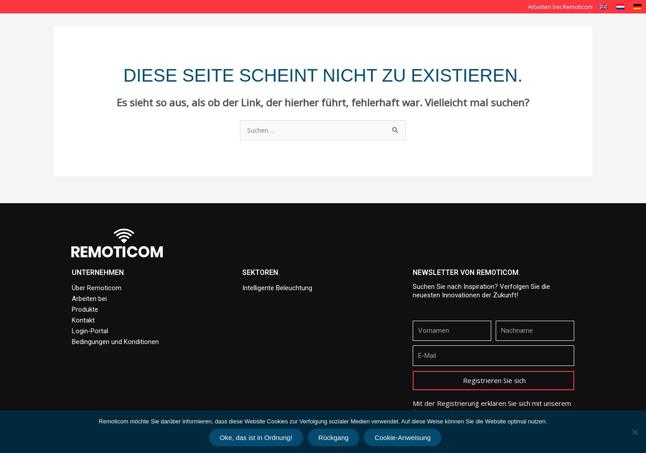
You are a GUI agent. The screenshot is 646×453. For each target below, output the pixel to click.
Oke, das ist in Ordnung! (256, 437)
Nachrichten (567, 30)
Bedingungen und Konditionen (115, 342)
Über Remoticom (311, 30)
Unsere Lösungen (464, 30)
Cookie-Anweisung (403, 437)
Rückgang (334, 437)
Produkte (520, 30)
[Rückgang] (634, 431)
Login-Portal (90, 331)
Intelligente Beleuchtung (386, 30)
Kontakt (578, 51)
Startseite (256, 30)
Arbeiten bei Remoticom (560, 7)
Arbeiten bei (89, 299)
